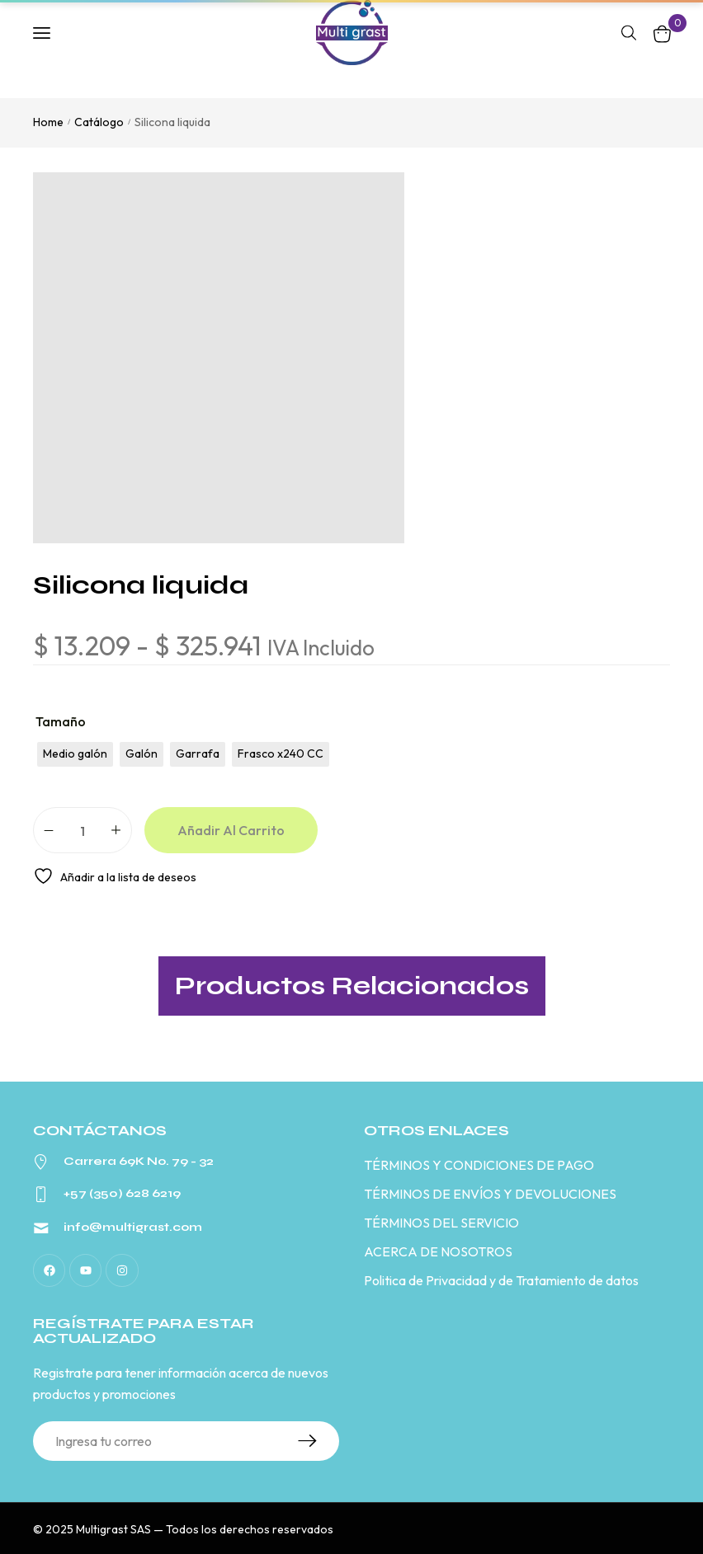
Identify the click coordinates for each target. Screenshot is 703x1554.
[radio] (75, 754)
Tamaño (60, 721)
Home (48, 122)
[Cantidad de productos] (82, 830)
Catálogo (99, 122)
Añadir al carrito (231, 830)
